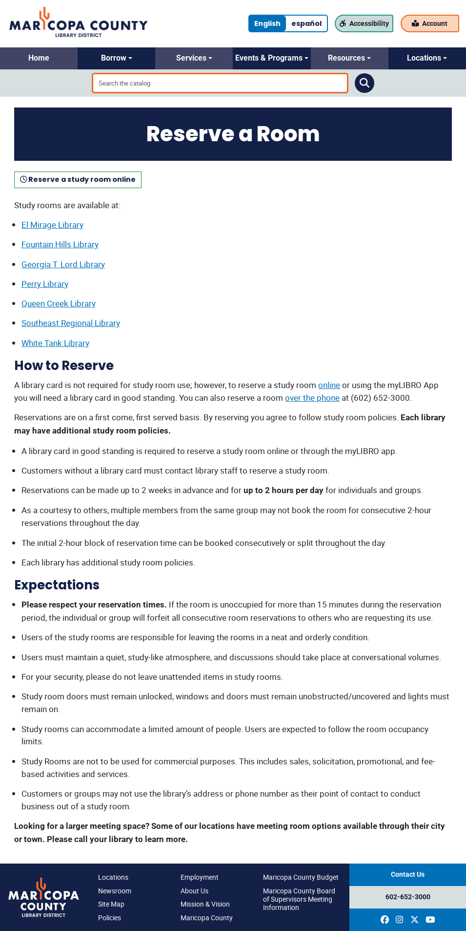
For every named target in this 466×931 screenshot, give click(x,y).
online (329, 384)
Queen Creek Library (58, 303)
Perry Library (44, 283)
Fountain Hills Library (60, 244)
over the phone (312, 397)
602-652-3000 (407, 897)
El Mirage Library (52, 224)
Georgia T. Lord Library (63, 264)
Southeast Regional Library (70, 322)
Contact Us (408, 874)
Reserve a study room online (78, 179)
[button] (39, 58)
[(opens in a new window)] (384, 920)
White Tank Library (55, 342)
